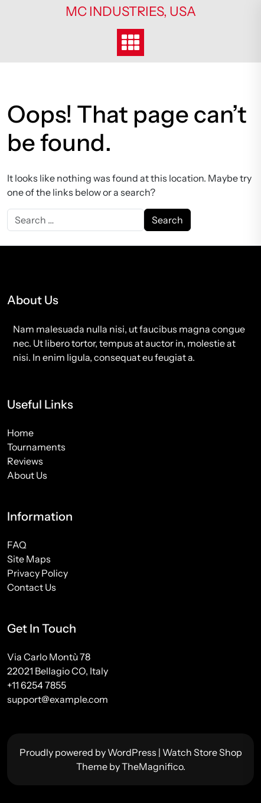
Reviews (25, 461)
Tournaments (36, 447)
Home (20, 433)
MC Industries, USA (131, 11)
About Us (27, 475)
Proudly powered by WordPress (88, 752)
